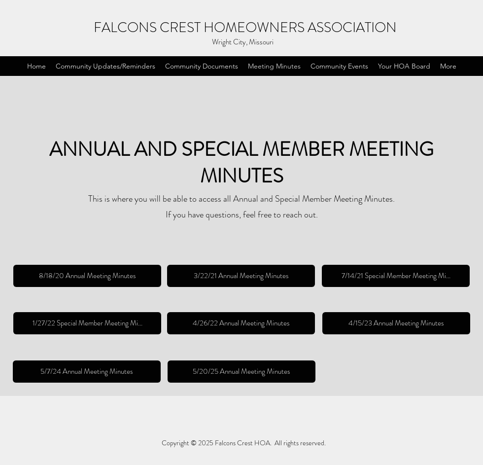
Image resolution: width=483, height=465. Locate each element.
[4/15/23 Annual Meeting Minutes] (396, 323)
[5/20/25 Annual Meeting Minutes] (241, 371)
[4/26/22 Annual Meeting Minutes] (241, 323)
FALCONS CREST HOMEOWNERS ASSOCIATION (245, 27)
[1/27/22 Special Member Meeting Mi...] (87, 323)
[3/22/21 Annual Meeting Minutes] (241, 276)
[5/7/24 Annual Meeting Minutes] (87, 371)
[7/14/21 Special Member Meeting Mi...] (396, 276)
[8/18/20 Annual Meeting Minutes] (87, 276)
